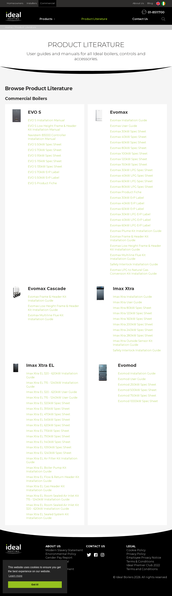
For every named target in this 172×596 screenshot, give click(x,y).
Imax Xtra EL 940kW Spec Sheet (48, 442)
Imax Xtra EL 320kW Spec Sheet (48, 403)
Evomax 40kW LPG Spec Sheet (131, 175)
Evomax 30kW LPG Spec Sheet (131, 170)
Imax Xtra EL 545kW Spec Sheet (48, 419)
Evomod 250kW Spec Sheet (137, 384)
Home (9, 27)
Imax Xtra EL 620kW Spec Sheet (48, 425)
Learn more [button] (15, 575)
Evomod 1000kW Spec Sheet (138, 401)
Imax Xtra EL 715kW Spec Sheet (47, 430)
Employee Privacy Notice (143, 557)
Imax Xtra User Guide (127, 302)
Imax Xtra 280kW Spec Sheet (133, 335)
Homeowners (15, 3)
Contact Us (140, 19)
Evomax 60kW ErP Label (127, 208)
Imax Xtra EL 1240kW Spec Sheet (48, 453)
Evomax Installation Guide (128, 120)
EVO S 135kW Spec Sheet (45, 166)
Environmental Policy (61, 554)
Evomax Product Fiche (125, 192)
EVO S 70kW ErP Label (43, 172)
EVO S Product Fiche (42, 183)
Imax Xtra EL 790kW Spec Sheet (48, 436)
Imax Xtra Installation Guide (132, 296)
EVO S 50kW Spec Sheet (44, 144)
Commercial (47, 3)
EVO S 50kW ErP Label (43, 177)
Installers (32, 3)
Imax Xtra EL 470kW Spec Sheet (48, 414)
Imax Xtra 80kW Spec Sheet (132, 307)
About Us (138, 3)
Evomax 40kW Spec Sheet (128, 136)
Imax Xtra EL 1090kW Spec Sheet (48, 447)
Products (46, 19)
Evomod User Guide (132, 379)
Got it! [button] (34, 584)
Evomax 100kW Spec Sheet (128, 153)
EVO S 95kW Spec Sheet (44, 155)
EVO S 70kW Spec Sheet (44, 150)
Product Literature (94, 19)
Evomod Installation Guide (137, 373)
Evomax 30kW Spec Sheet (128, 131)
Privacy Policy (135, 554)
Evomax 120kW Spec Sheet (128, 159)
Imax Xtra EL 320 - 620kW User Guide (51, 392)
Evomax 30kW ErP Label (127, 197)
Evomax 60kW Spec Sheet (128, 142)
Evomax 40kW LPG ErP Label (130, 219)
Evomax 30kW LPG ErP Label (130, 214)
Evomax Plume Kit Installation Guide (135, 231)
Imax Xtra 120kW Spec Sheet (132, 313)
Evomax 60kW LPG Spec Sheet (131, 181)
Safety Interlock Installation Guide (134, 264)
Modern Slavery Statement (64, 550)
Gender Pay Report (59, 557)
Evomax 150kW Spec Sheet (128, 164)
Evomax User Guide (123, 125)
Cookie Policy (135, 550)
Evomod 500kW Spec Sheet (137, 390)
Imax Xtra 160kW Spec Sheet (132, 318)
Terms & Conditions (140, 561)
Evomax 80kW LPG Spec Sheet (131, 186)
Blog (150, 3)
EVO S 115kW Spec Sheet (45, 161)
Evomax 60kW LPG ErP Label (130, 225)
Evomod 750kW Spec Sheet (137, 395)
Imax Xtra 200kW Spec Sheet (133, 324)
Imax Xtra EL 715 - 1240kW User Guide (51, 397)
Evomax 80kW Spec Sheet (128, 148)
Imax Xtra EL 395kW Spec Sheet (48, 408)
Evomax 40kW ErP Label (127, 203)
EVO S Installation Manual (46, 120)
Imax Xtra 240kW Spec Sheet (133, 330)
